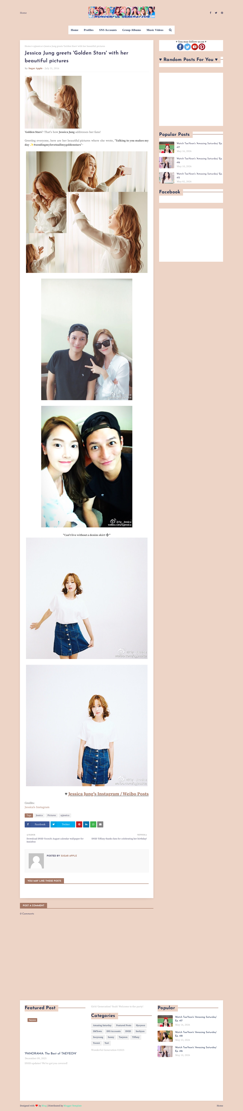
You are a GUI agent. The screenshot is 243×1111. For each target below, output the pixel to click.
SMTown (97, 1031)
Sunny (111, 1037)
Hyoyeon (140, 1025)
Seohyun (140, 1031)
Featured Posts (123, 1025)
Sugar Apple (35, 68)
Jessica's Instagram (37, 807)
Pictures (51, 815)
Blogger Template (73, 1105)
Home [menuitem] (74, 30)
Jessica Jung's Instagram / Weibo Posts (108, 794)
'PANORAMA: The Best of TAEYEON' (51, 1053)
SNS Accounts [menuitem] (108, 30)
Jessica (39, 815)
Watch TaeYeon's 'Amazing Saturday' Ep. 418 (196, 1034)
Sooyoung (98, 1037)
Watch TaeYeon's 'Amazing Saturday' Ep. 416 (199, 160)
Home (23, 12)
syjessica (37, 46)
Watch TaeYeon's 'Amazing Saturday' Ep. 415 (199, 176)
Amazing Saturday (102, 1025)
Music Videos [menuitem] (155, 30)
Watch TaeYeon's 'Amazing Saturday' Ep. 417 (199, 145)
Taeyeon (123, 1037)
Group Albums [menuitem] (131, 30)
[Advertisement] (191, 99)
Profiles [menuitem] (89, 30)
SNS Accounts (114, 1031)
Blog (44, 1105)
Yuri (107, 1043)
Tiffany (135, 1037)
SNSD (128, 1031)
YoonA (96, 1043)
